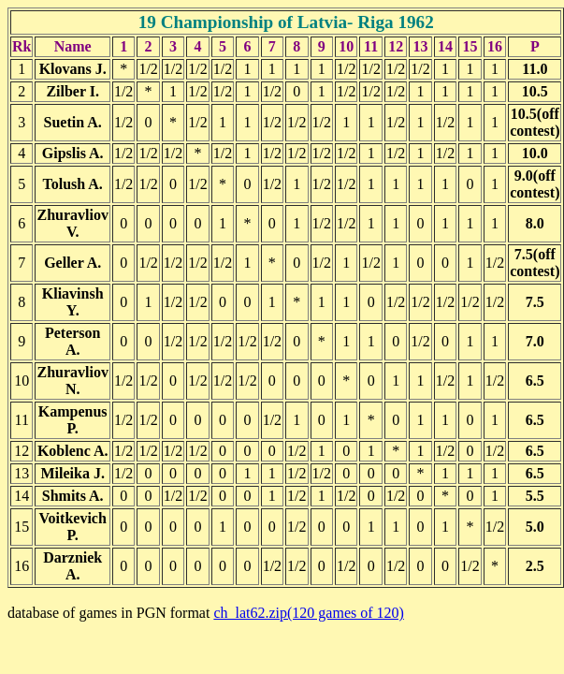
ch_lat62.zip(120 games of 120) (308, 613)
